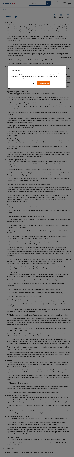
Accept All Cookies (43, 83)
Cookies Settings (29, 83)
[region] (37, 77)
